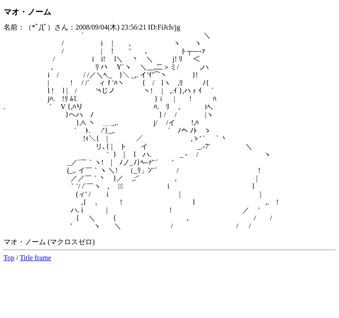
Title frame (35, 257)
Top (9, 257)
